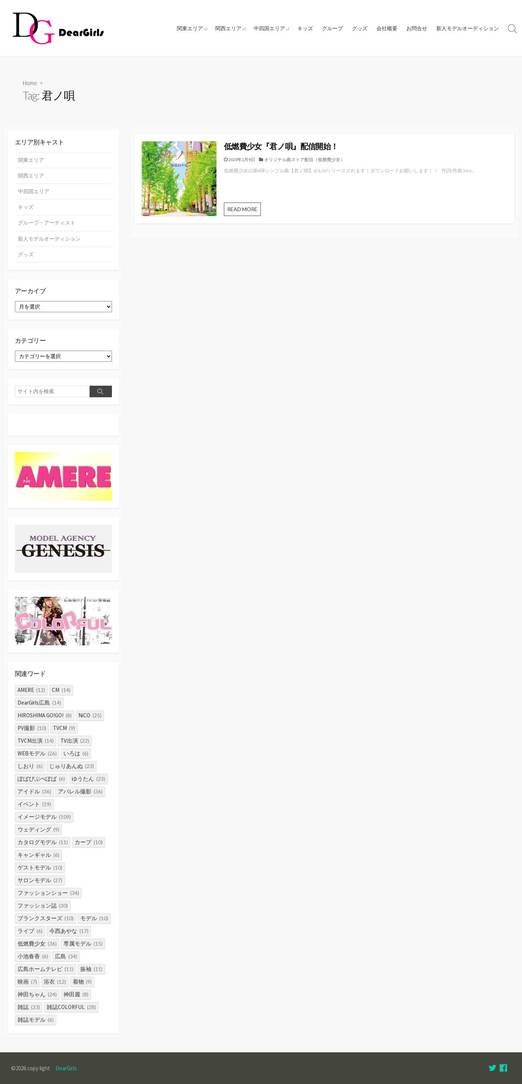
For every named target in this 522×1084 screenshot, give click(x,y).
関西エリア (230, 28)
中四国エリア (270, 28)
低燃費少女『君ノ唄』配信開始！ (281, 146)
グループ (332, 28)
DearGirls (66, 1068)
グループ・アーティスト (46, 222)
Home (30, 82)
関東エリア (192, 28)
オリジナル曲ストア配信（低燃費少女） (304, 159)
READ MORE (242, 209)
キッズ (305, 28)
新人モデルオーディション (467, 28)
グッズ (360, 28)
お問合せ (416, 28)
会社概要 (386, 28)
